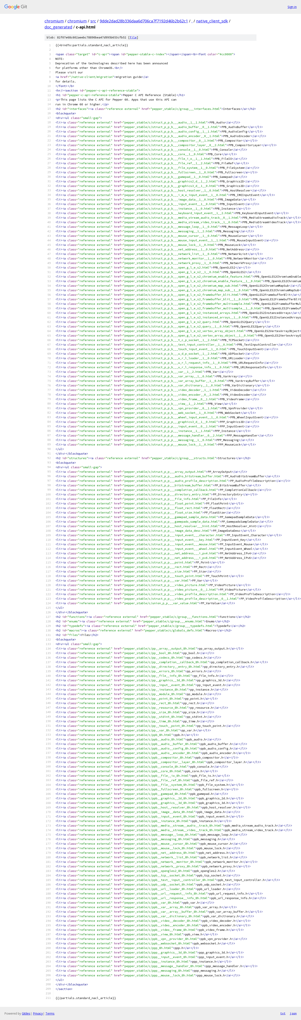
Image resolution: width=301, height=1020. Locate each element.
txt (282, 1013)
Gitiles (26, 1013)
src (93, 21)
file (133, 37)
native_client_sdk (212, 21)
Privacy (38, 1013)
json (293, 1013)
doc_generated (58, 27)
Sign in (292, 7)
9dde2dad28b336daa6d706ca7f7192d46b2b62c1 (144, 21)
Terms (49, 1013)
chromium (54, 21)
